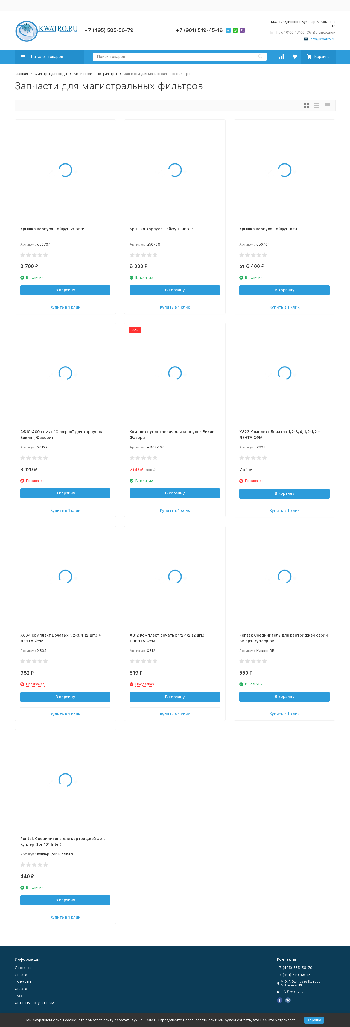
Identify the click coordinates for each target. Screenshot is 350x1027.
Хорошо (314, 1020)
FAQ (18, 996)
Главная (21, 74)
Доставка (23, 968)
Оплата (21, 975)
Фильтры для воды (51, 74)
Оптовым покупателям (34, 1003)
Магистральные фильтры (95, 74)
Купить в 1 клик (65, 307)
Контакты (23, 982)
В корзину (65, 290)
